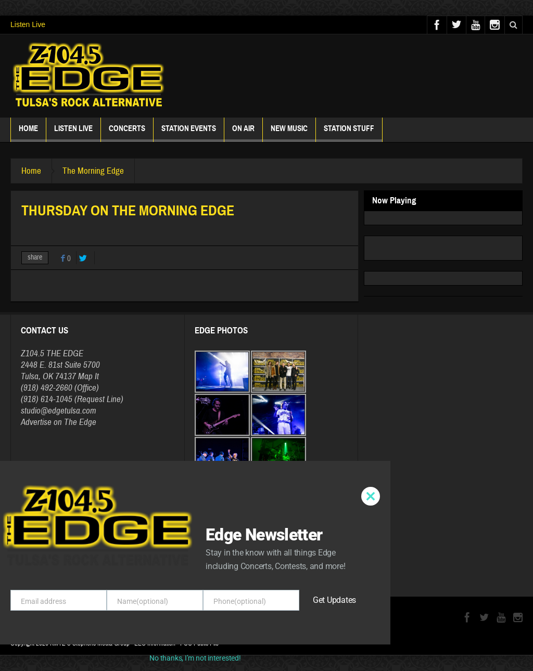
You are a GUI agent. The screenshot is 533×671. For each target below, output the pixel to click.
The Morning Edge (93, 170)
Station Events (189, 133)
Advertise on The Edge (58, 422)
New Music (289, 133)
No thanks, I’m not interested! (194, 658)
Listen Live (27, 24)
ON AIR (243, 133)
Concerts (127, 133)
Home (28, 133)
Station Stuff (349, 133)
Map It (88, 376)
